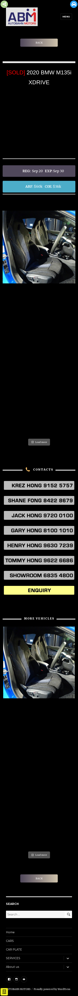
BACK (39, 42)
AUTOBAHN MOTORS (18, 989)
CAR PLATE (14, 949)
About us (12, 967)
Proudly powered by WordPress (52, 989)
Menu (66, 16)
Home (10, 932)
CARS (10, 941)
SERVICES (13, 958)
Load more (39, 442)
